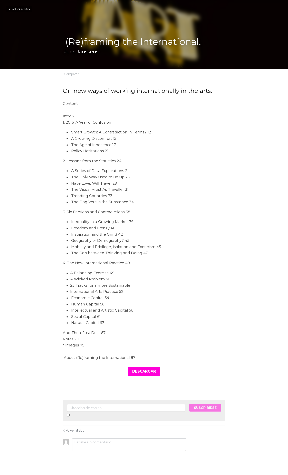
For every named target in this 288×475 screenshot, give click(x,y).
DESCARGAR (144, 371)
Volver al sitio (19, 9)
